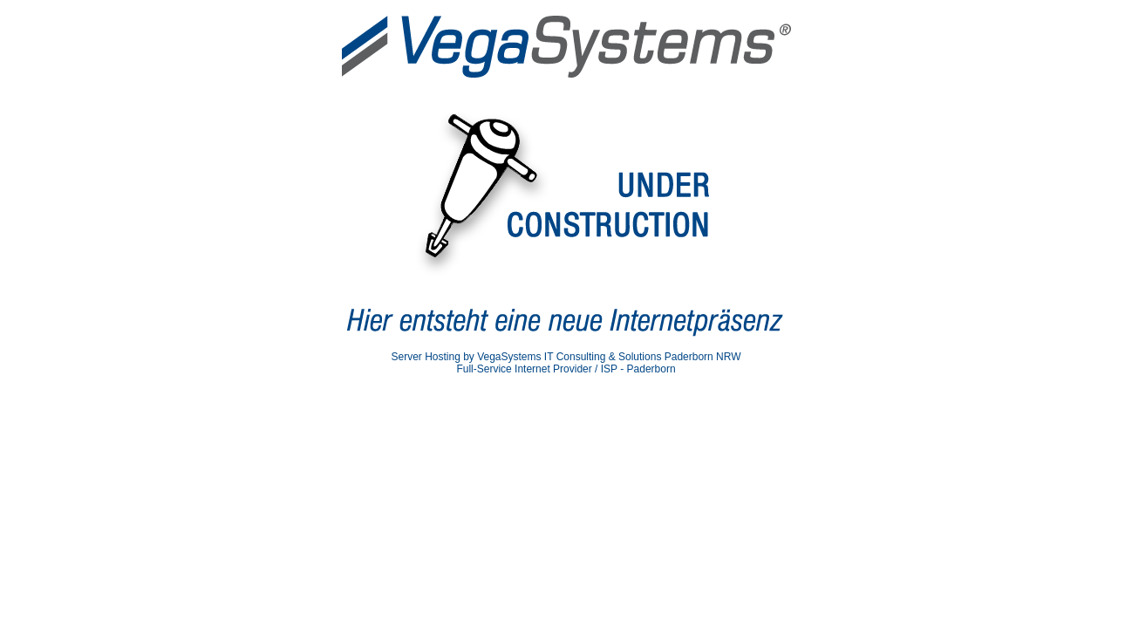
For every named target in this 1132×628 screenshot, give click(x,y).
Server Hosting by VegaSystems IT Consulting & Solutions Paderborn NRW (565, 357)
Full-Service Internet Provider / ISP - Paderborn (565, 369)
